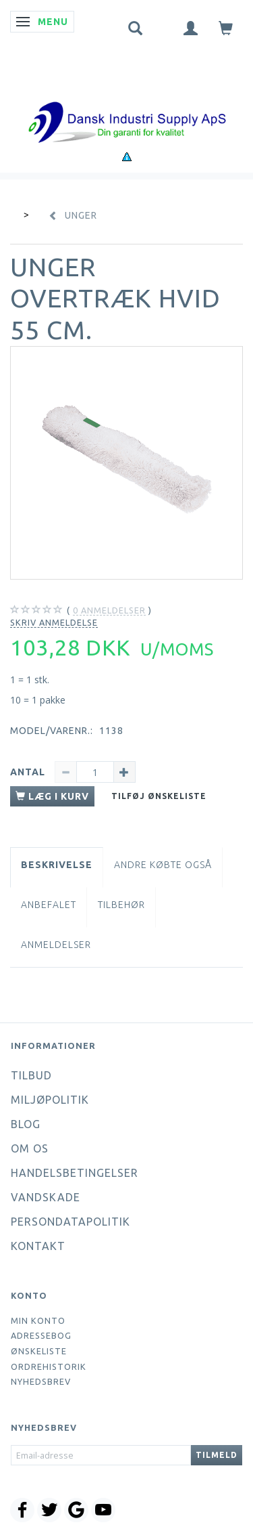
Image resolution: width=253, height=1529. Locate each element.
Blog (25, 1124)
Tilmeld (216, 1454)
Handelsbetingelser (74, 1173)
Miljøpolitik (50, 1100)
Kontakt (38, 1246)
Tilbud (31, 1075)
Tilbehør (121, 904)
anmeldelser (109, 610)
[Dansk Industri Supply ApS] (127, 102)
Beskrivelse (56, 864)
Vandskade (45, 1197)
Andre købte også (163, 864)
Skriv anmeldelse (54, 622)
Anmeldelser (56, 944)
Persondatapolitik (70, 1221)
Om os (30, 1148)
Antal (29, 772)
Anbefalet (48, 904)
